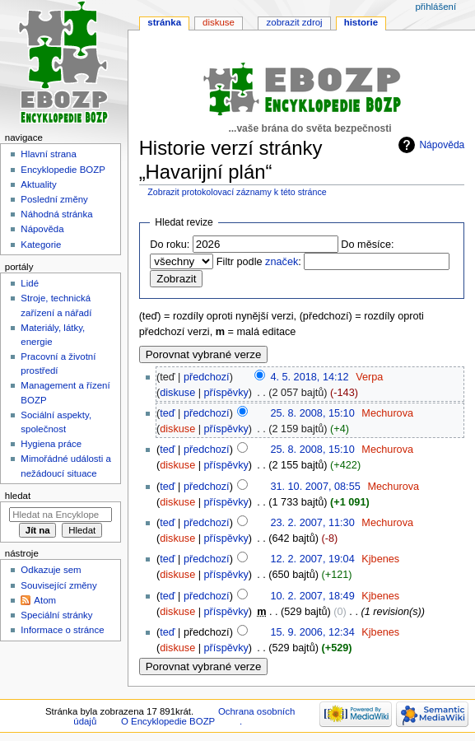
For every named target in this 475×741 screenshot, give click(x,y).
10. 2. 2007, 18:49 (312, 596)
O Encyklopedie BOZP (168, 721)
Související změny (58, 585)
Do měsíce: (367, 244)
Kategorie (41, 244)
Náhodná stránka (56, 214)
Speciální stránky (56, 615)
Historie (361, 22)
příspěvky (226, 392)
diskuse (177, 392)
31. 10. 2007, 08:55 (315, 486)
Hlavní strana (48, 154)
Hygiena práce (51, 444)
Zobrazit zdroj (295, 22)
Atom (45, 600)
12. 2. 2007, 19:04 (312, 559)
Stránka (164, 22)
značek (281, 262)
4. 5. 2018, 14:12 (309, 377)
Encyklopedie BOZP (63, 170)
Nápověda (441, 145)
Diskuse (219, 22)
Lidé (30, 283)
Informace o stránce (62, 630)
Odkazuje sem (51, 570)
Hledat (17, 496)
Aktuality (38, 184)
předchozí (207, 377)
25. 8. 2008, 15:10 (312, 413)
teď (167, 413)
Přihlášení (435, 7)
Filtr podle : (259, 262)
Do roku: (169, 244)
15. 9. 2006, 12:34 (312, 632)
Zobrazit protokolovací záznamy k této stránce (236, 192)
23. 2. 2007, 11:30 (312, 523)
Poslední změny (54, 199)
